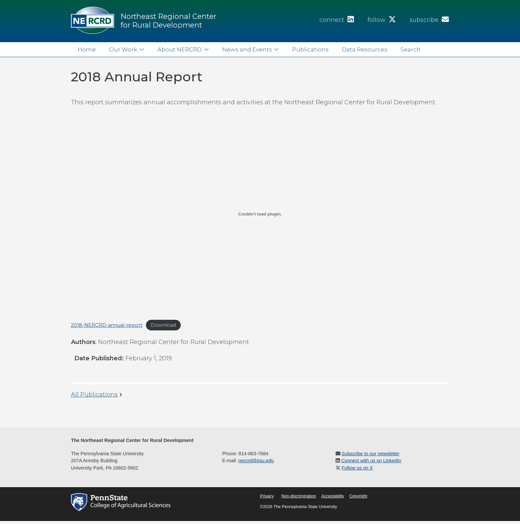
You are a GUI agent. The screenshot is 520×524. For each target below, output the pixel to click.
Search (411, 49)
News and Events (247, 49)
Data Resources (364, 49)
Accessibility (332, 496)
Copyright (358, 496)
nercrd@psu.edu (256, 460)
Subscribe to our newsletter (370, 453)
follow (381, 20)
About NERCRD (180, 49)
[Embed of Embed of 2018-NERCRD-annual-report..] (260, 214)
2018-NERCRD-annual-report (106, 325)
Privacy (267, 496)
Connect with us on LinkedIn (371, 460)
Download (163, 325)
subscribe (429, 20)
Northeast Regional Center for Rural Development (168, 20)
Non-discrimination (298, 496)
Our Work (123, 49)
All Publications (94, 394)
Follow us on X (357, 468)
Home (87, 49)
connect (336, 20)
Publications (310, 49)
